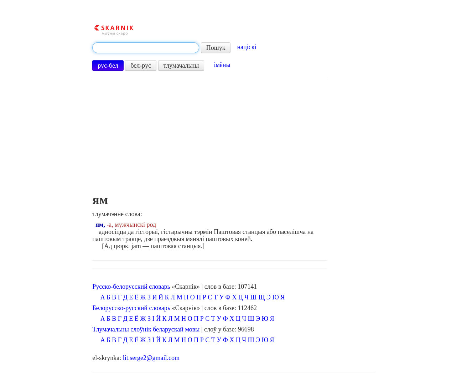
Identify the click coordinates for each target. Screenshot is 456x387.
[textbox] (145, 47)
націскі (246, 47)
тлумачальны (181, 65)
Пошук (216, 47)
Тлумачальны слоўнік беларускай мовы (146, 329)
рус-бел (108, 65)
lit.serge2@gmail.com (151, 357)
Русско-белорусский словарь (131, 286)
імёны (222, 64)
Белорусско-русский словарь (131, 308)
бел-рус (140, 65)
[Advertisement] (209, 139)
